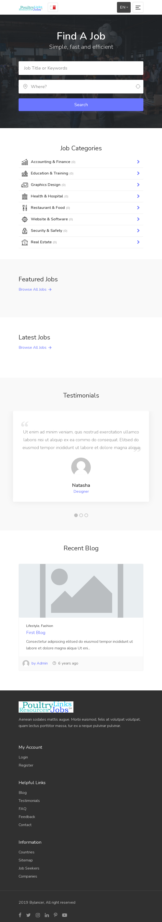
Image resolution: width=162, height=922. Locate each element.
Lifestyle (32, 626)
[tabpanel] (81, 456)
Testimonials (29, 800)
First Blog (36, 632)
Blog (23, 792)
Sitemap (26, 860)
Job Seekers (29, 868)
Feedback (27, 817)
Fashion (47, 626)
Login (23, 757)
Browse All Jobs (32, 289)
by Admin (35, 663)
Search (81, 105)
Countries (27, 852)
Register (26, 765)
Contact (25, 825)
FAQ (22, 808)
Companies (28, 876)
